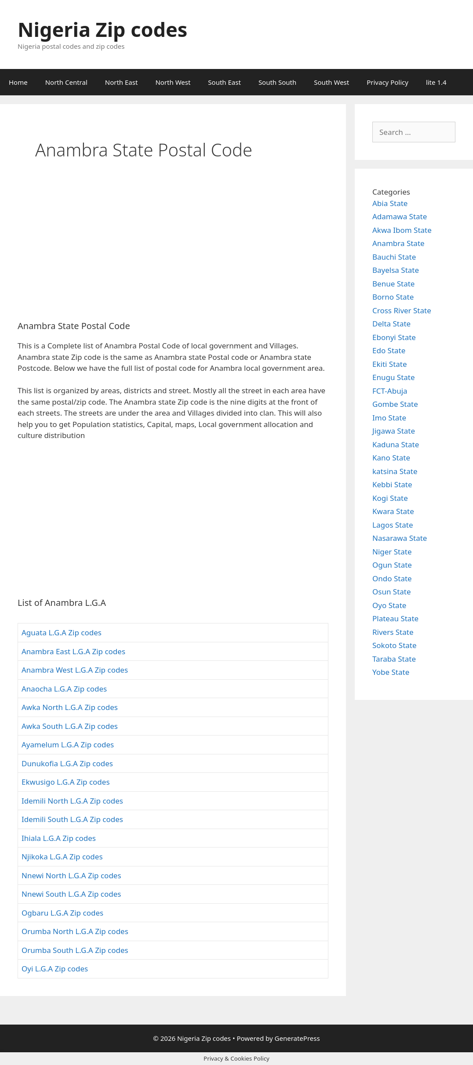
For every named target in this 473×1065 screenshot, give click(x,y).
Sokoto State (394, 645)
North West (172, 82)
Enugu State (393, 377)
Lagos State (392, 525)
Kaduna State (395, 444)
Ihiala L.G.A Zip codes (59, 838)
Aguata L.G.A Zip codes (62, 632)
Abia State (390, 203)
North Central (66, 82)
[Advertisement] (173, 248)
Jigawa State (393, 431)
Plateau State (395, 618)
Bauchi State (394, 257)
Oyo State (389, 605)
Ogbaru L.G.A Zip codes (62, 913)
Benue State (393, 284)
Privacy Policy (387, 82)
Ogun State (392, 565)
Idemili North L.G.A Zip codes (72, 801)
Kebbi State (392, 484)
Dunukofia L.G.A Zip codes (67, 763)
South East (224, 82)
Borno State (393, 297)
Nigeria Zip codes (102, 29)
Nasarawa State (399, 538)
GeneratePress (297, 1038)
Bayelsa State (395, 270)
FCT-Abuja (390, 391)
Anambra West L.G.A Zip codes (75, 670)
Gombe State (395, 404)
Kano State (391, 458)
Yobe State (390, 672)
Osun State (391, 592)
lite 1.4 (436, 82)
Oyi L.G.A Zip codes (55, 969)
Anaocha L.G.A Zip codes (64, 689)
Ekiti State (389, 364)
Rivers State (393, 632)
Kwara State (393, 511)
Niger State (392, 552)
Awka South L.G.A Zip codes (70, 726)
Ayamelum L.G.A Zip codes (68, 744)
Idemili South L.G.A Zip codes (72, 819)
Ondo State (392, 578)
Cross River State (401, 310)
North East (121, 82)
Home (18, 82)
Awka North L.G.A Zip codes (70, 707)
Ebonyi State (394, 337)
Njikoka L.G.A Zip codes (62, 856)
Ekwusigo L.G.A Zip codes (66, 782)
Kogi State (390, 498)
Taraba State (394, 659)
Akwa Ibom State (402, 230)
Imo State (389, 418)
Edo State (388, 350)
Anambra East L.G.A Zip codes (73, 651)
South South (277, 82)
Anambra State (398, 243)
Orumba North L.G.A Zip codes (75, 931)
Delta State (391, 324)
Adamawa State (399, 216)
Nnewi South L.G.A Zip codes (71, 894)
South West (331, 82)
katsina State (394, 471)
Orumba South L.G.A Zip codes (75, 950)
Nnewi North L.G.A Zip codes (71, 875)
